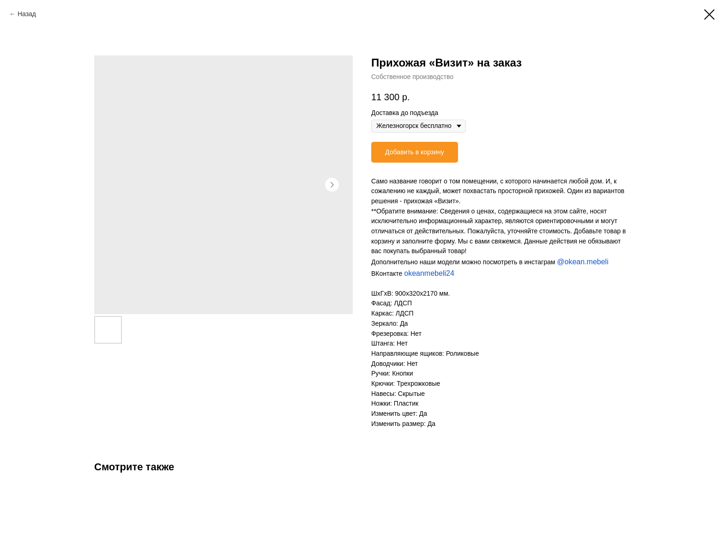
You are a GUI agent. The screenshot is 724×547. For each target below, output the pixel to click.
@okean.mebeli (582, 262)
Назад (27, 14)
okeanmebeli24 (429, 273)
